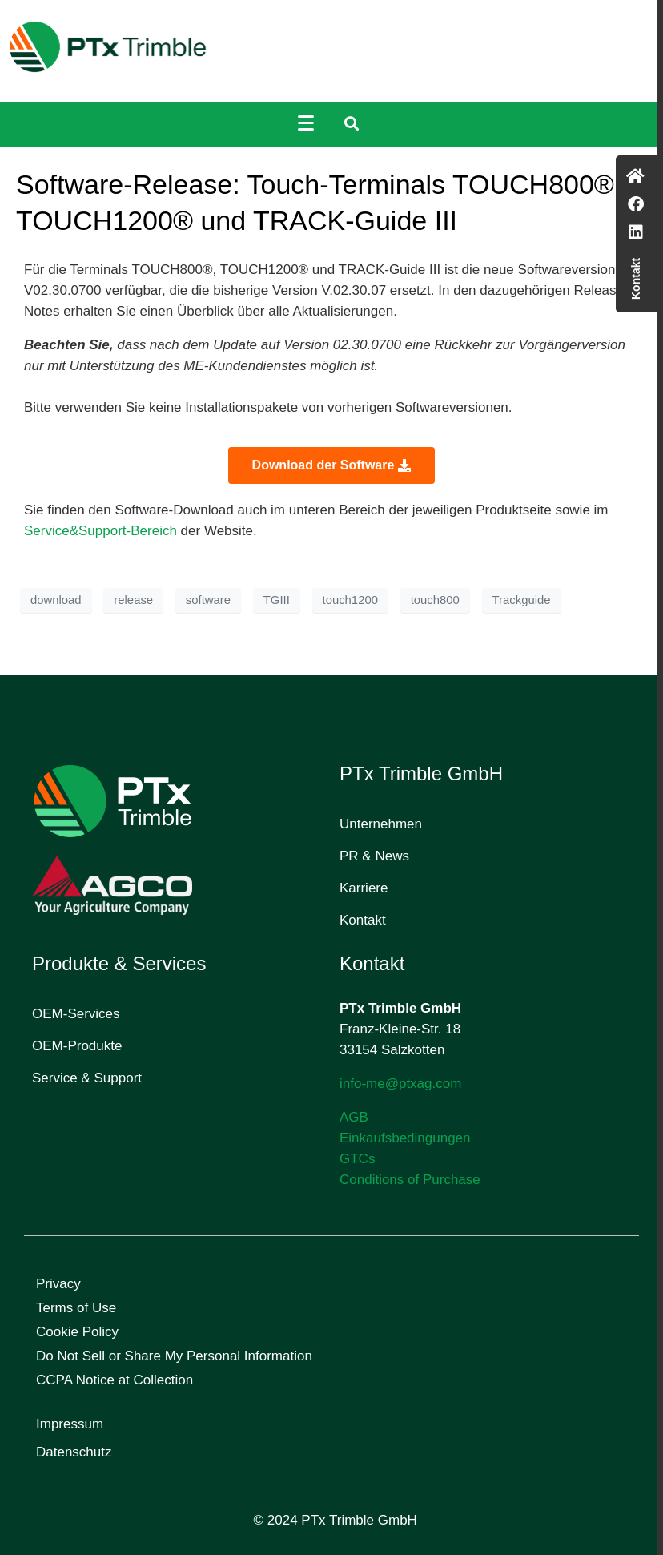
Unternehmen (381, 824)
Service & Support (87, 1078)
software (208, 600)
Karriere (364, 888)
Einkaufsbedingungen (405, 1138)
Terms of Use (76, 1307)
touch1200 (350, 600)
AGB (354, 1117)
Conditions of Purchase (410, 1179)
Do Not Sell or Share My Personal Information (174, 1356)
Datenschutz (74, 1452)
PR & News (374, 856)
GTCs (357, 1158)
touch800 (435, 600)
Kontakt (363, 920)
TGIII (276, 600)
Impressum (69, 1424)
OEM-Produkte (77, 1045)
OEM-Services (76, 1013)
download (56, 600)
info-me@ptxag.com (400, 1083)
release (133, 600)
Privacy (58, 1283)
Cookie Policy (77, 1331)
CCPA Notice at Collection (114, 1380)
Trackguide (521, 600)
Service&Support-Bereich (102, 530)
